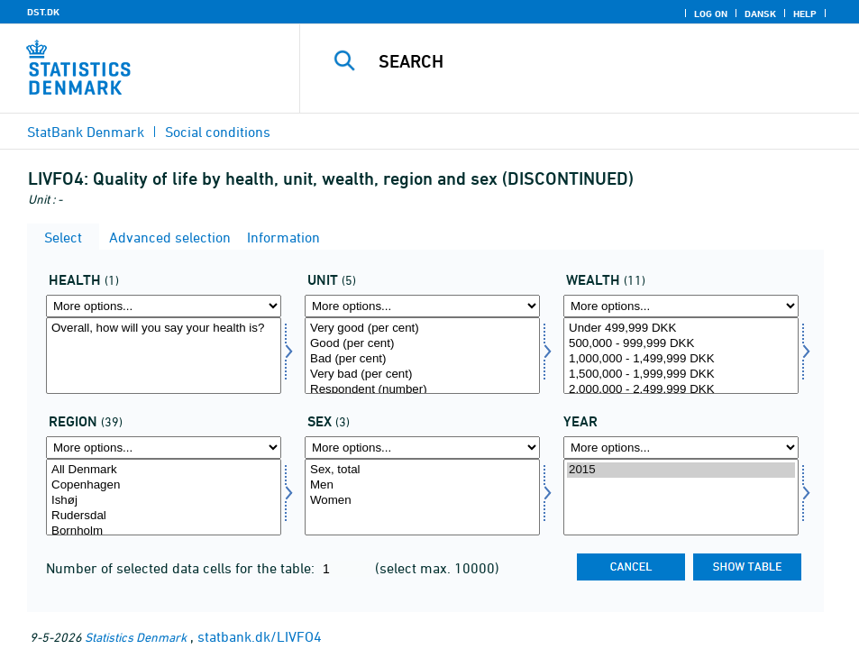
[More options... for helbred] (163, 306)
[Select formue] (681, 355)
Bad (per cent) (422, 359)
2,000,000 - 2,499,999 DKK (681, 390)
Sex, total (422, 470)
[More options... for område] (163, 447)
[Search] (592, 61)
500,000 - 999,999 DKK (681, 344)
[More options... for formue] (681, 306)
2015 (681, 470)
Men (422, 485)
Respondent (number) (422, 390)
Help (805, 13)
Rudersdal (164, 516)
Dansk (760, 13)
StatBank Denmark (85, 131)
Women (422, 500)
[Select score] (422, 355)
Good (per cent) (422, 344)
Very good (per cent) (422, 328)
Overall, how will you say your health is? (164, 328)
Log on (710, 13)
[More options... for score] (422, 306)
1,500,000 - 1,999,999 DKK (681, 374)
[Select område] (163, 497)
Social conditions (217, 131)
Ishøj (164, 500)
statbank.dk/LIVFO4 (259, 636)
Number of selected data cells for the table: (182, 568)
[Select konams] (422, 497)
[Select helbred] (163, 355)
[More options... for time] (681, 447)
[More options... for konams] (422, 447)
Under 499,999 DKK (681, 328)
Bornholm (164, 531)
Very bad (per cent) (422, 374)
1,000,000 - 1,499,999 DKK (681, 359)
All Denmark (164, 470)
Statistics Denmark (136, 636)
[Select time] (681, 497)
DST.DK (43, 11)
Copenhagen (164, 485)
